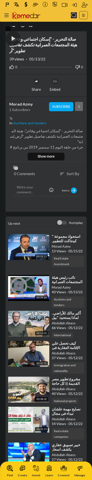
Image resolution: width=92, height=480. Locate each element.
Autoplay (76, 223)
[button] (13, 38)
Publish (69, 190)
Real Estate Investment (61, 261)
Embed (55, 85)
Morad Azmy (21, 104)
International (62, 335)
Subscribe (61, 107)
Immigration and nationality (65, 368)
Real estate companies (61, 434)
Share (36, 85)
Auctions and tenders (30, 123)
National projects (65, 401)
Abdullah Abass (64, 323)
